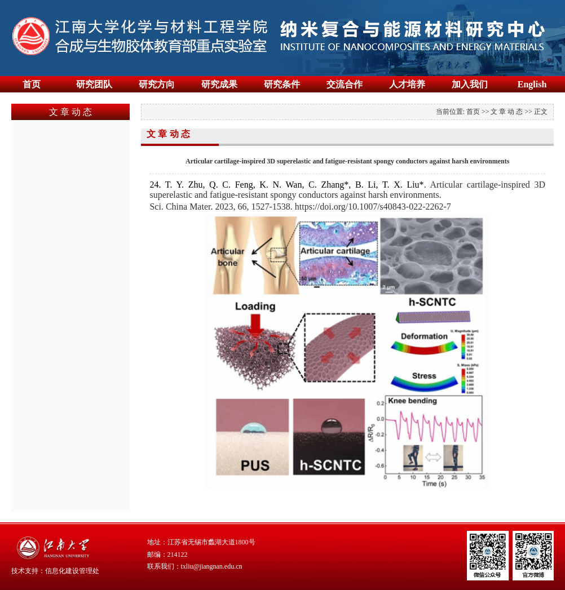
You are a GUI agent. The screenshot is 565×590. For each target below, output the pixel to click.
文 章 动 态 (507, 112)
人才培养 (407, 84)
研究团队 (94, 84)
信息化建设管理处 (72, 571)
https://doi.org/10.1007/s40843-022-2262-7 (373, 206)
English (532, 84)
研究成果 (219, 84)
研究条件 (282, 84)
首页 (32, 84)
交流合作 (344, 84)
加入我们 (470, 84)
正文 (541, 112)
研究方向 (157, 84)
